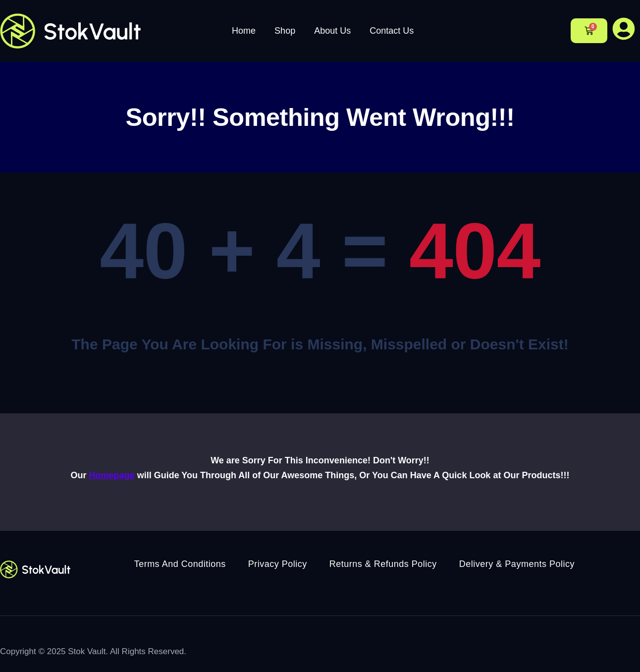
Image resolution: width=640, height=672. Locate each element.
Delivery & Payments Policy (517, 564)
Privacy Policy (277, 564)
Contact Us (392, 31)
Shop (284, 31)
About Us (332, 31)
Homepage (112, 475)
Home (244, 31)
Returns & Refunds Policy (383, 564)
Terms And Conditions (180, 564)
